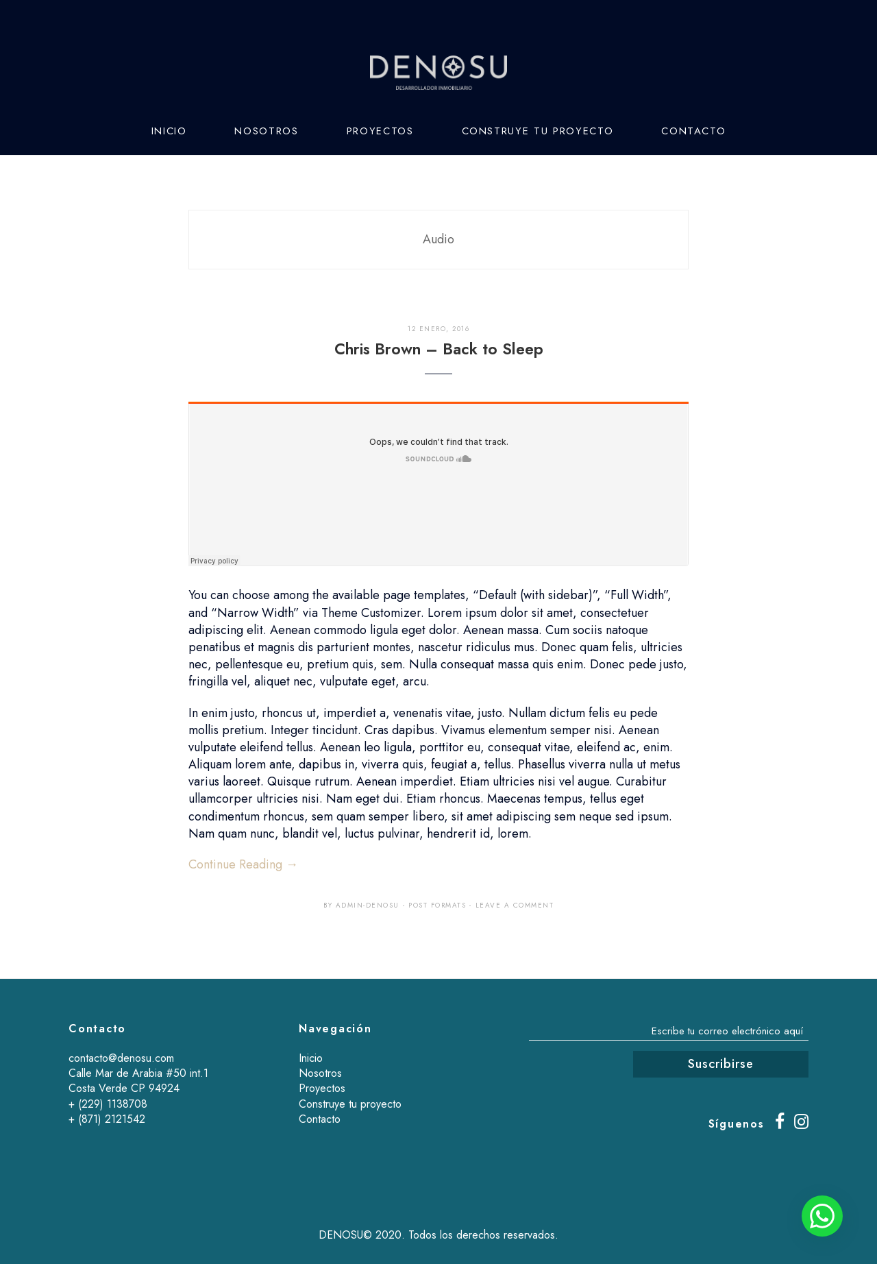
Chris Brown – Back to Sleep (438, 349)
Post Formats (437, 905)
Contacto (693, 131)
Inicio (169, 131)
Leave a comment (514, 905)
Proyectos (380, 131)
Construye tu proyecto (538, 131)
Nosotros (266, 131)
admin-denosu (367, 905)
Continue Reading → (243, 864)
